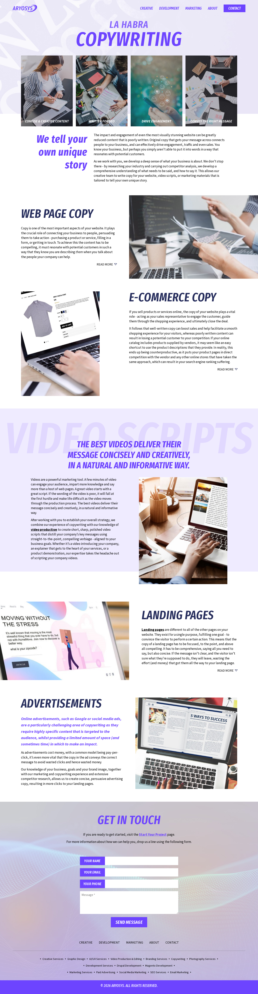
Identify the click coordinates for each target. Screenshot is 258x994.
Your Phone (93, 886)
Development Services (99, 968)
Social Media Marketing (132, 975)
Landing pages (153, 629)
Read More (105, 264)
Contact (234, 8)
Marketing (193, 8)
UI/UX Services (98, 961)
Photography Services (202, 961)
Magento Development (158, 968)
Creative (146, 8)
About (212, 8)
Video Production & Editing (126, 961)
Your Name (93, 861)
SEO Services (158, 975)
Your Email (94, 873)
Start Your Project (153, 834)
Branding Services (156, 961)
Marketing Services (81, 975)
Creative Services (52, 961)
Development (169, 8)
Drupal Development (129, 968)
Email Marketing (179, 975)
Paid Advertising (105, 975)
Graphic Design (76, 961)
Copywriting (178, 961)
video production (44, 529)
